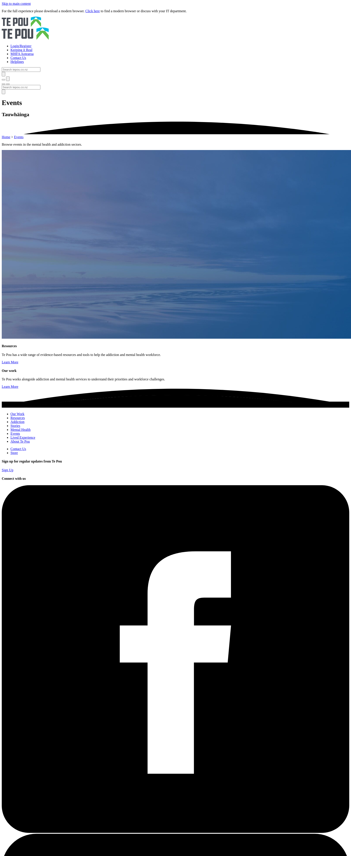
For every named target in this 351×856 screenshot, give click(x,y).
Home (6, 137)
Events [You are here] (19, 137)
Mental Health (20, 429)
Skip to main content (16, 3)
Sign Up (7, 470)
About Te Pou (20, 441)
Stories (15, 426)
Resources (17, 418)
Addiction (17, 422)
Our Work (17, 414)
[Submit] (3, 74)
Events (15, 433)
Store (14, 453)
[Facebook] (175, 832)
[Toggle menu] (3, 84)
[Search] (21, 69)
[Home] (175, 29)
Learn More (10, 362)
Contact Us (18, 449)
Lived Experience (22, 437)
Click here (92, 11)
